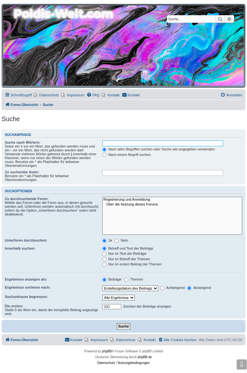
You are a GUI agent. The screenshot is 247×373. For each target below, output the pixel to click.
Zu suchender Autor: (22, 172)
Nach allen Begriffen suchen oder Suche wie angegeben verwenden (158, 149)
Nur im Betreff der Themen (126, 259)
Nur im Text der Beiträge (124, 253)
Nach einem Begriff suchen (126, 155)
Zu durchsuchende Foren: (27, 199)
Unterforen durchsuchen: (26, 240)
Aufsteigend (172, 288)
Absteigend (199, 288)
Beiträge (112, 279)
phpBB (107, 351)
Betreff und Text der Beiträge (127, 248)
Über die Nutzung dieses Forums (172, 204)
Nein (121, 240)
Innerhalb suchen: (20, 248)
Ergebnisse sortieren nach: (27, 287)
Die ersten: (14, 306)
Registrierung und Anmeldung (172, 199)
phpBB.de (145, 357)
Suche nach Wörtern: (23, 142)
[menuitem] (46, 95)
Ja (107, 240)
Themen (133, 279)
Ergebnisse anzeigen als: (26, 279)
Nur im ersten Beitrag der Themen (132, 264)
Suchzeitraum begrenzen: (26, 297)
